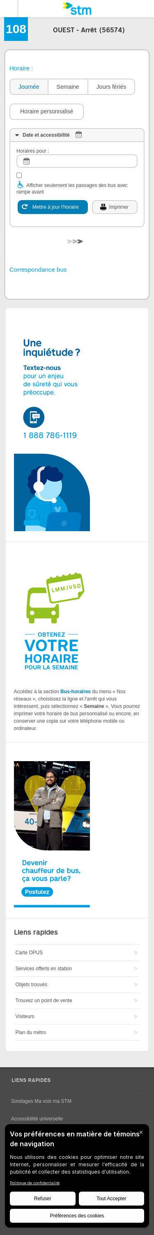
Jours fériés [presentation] (111, 86)
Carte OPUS (29, 953)
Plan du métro (31, 1032)
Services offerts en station (44, 968)
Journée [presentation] (28, 86)
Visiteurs (25, 1016)
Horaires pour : (32, 151)
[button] (46, 112)
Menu (9, 8)
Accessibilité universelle (37, 1119)
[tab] (28, 87)
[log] (77, 161)
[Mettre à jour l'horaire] (53, 207)
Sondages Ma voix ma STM (41, 1101)
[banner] (77, 8)
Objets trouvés (31, 984)
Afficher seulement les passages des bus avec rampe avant (72, 189)
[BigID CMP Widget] (77, 1178)
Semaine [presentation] (68, 86)
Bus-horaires (75, 691)
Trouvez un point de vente (44, 1000)
